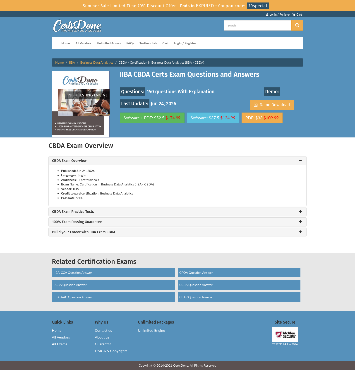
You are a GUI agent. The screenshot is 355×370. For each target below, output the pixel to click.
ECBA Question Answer (70, 285)
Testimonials (148, 43)
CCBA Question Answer (196, 285)
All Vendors (83, 43)
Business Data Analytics (96, 62)
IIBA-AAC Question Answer (73, 297)
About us (102, 337)
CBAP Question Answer (195, 297)
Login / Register (278, 14)
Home (65, 43)
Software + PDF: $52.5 (152, 117)
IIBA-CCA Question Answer (73, 272)
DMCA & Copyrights (111, 350)
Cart (297, 14)
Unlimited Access (109, 43)
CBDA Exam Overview (69, 161)
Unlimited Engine (151, 330)
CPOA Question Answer (196, 272)
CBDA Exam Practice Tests (73, 212)
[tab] (177, 160)
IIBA (72, 62)
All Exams (59, 344)
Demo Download (272, 104)
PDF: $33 (261, 117)
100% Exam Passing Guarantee (77, 222)
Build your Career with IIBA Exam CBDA (83, 232)
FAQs (130, 43)
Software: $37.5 (213, 117)
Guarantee (103, 344)
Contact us (103, 330)
